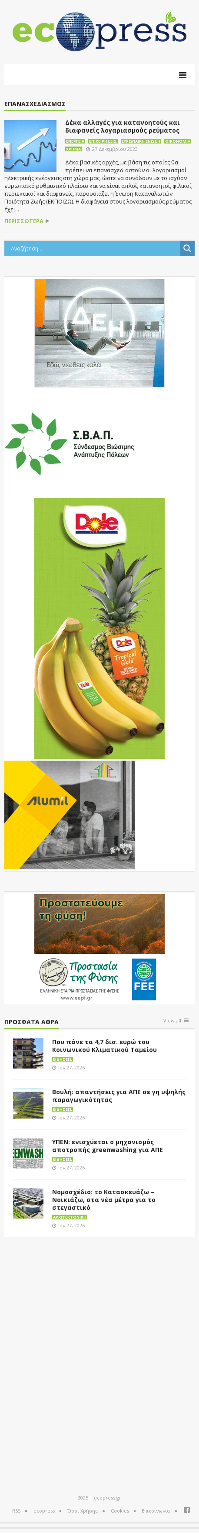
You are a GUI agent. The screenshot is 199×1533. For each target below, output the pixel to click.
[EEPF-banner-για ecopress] (99, 948)
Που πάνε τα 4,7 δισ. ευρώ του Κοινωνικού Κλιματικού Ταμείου (104, 1046)
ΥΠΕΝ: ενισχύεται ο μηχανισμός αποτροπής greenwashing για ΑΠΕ (107, 1146)
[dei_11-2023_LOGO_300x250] (99, 332)
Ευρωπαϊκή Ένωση (141, 141)
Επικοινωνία (156, 1510)
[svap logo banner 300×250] (69, 443)
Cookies (120, 1510)
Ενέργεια (75, 141)
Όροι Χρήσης (82, 1510)
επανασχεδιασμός (35, 104)
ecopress (44, 1510)
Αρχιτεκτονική (69, 1217)
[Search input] (94, 248)
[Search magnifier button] (187, 248)
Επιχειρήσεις (103, 141)
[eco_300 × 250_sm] (69, 814)
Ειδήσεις (62, 1059)
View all (172, 1021)
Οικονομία (177, 141)
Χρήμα (73, 149)
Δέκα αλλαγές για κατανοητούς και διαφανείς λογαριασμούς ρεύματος (122, 126)
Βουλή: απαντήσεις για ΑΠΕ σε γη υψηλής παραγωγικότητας (119, 1096)
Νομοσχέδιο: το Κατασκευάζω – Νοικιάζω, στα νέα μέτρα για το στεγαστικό (104, 1200)
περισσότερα (23, 221)
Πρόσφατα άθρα (31, 1022)
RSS (16, 1510)
